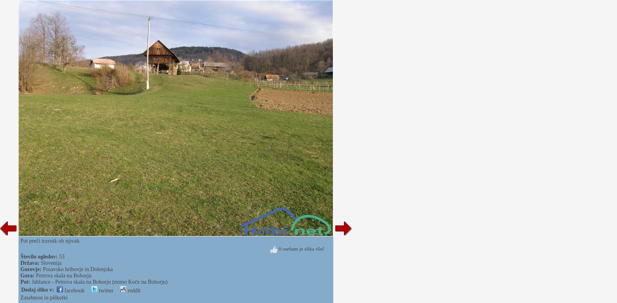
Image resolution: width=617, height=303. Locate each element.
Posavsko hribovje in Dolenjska (78, 269)
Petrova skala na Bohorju (63, 276)
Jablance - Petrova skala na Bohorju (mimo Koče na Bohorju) (99, 282)
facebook (71, 291)
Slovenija (51, 263)
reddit (130, 291)
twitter (102, 291)
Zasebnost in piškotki (44, 298)
